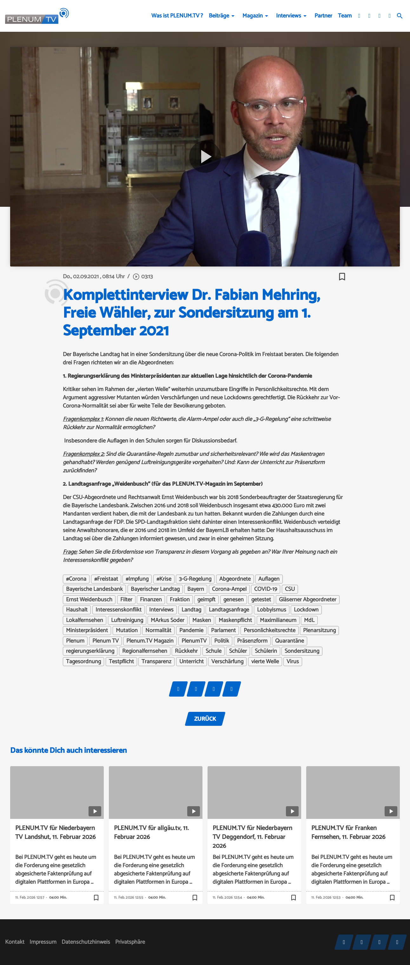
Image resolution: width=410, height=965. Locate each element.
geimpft (206, 599)
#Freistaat (106, 579)
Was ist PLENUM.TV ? (177, 16)
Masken (201, 620)
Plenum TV (105, 641)
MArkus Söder (167, 620)
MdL (309, 620)
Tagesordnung (83, 661)
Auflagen (269, 579)
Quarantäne (289, 641)
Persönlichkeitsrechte (269, 630)
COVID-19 (265, 589)
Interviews (288, 16)
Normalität (158, 630)
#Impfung (137, 579)
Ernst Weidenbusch (89, 599)
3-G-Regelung (195, 579)
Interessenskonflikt (119, 609)
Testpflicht (121, 661)
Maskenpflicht (235, 620)
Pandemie (191, 630)
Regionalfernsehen (144, 651)
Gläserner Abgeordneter (307, 599)
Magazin (252, 16)
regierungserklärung (90, 651)
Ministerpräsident (87, 630)
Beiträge (219, 16)
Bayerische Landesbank (94, 589)
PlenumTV (194, 641)
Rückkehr (186, 651)
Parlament (223, 630)
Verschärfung (227, 661)
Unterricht (191, 661)
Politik (221, 641)
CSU (290, 589)
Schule (214, 651)
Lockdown (306, 609)
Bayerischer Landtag (155, 589)
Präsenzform (252, 641)
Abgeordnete (235, 579)
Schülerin (266, 651)
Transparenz (156, 661)
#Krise (163, 579)
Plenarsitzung (319, 630)
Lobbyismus (271, 609)
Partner (323, 16)
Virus (293, 661)
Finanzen (151, 599)
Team (345, 16)
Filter (126, 599)
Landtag (191, 609)
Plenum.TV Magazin (150, 641)
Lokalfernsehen (84, 620)
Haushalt (77, 609)
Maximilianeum (278, 620)
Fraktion (180, 599)
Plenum (75, 641)
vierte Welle (265, 661)
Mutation (127, 630)
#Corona (76, 579)
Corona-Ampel (229, 589)
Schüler (238, 651)
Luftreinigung (127, 620)
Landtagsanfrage (229, 609)
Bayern (195, 589)
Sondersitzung (302, 651)
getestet (261, 599)
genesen (233, 599)
